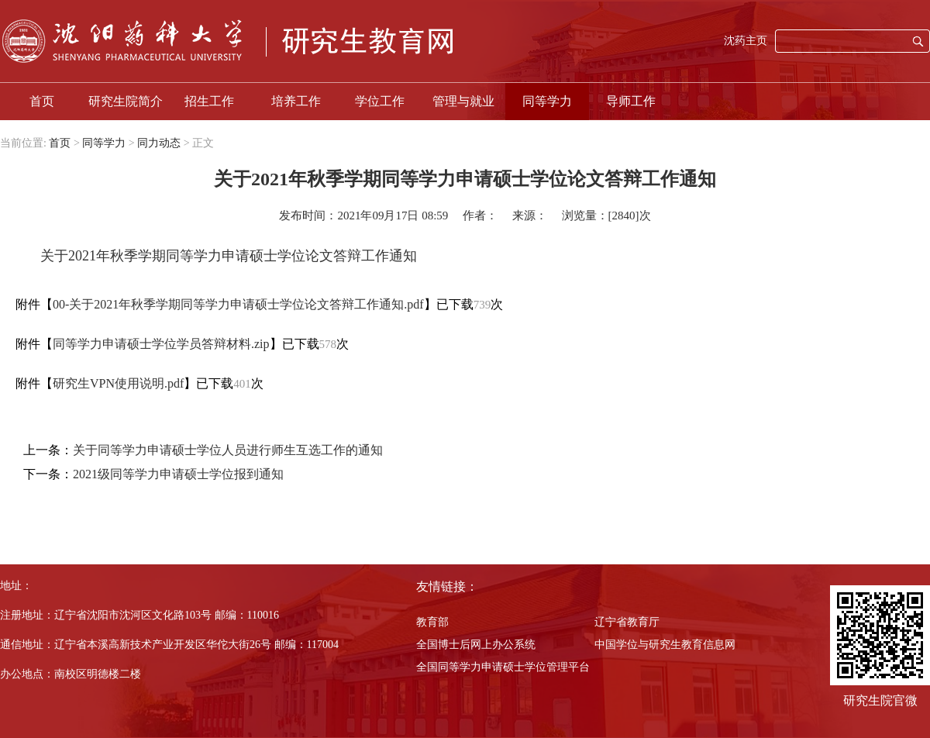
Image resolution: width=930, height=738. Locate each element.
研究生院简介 (125, 101)
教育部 (432, 622)
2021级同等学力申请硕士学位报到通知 (178, 474)
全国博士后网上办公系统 (476, 644)
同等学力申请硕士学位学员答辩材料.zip (161, 343)
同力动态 (159, 143)
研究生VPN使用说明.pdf (118, 383)
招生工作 (209, 101)
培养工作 (296, 101)
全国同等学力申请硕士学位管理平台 (503, 667)
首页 (41, 101)
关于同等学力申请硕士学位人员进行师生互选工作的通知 (228, 450)
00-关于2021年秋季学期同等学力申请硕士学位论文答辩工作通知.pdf (238, 304)
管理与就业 (463, 101)
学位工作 (380, 101)
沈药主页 (745, 41)
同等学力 (547, 101)
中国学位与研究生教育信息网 (664, 644)
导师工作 (631, 101)
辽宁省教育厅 (627, 622)
